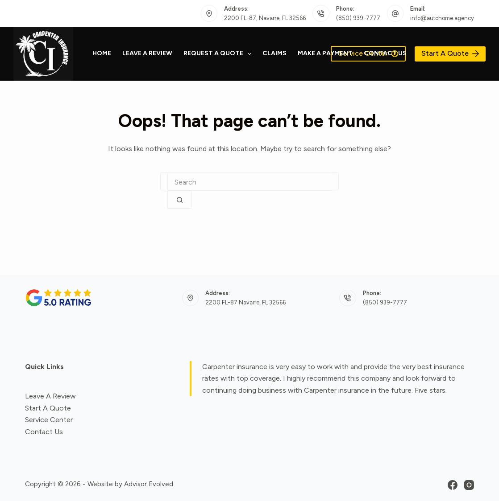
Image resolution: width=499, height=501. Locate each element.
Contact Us (385, 53)
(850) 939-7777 (358, 18)
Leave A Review (147, 53)
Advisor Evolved (148, 484)
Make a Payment (325, 53)
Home (101, 53)
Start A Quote (450, 53)
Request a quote (219, 54)
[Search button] (179, 200)
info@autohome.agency (442, 18)
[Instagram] (469, 485)
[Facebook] (452, 485)
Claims (274, 53)
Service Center (49, 419)
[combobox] (249, 182)
